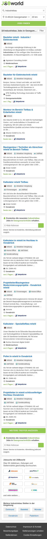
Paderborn (34, 516)
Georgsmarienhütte (35, 31)
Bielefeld (24, 509)
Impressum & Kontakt (32, 527)
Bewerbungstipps (10, 531)
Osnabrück (13, 516)
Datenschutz (11, 527)
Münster (38, 509)
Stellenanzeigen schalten (33, 531)
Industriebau (10, 31)
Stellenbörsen (11, 535)
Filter (42, 31)
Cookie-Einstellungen (33, 535)
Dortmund (10, 509)
